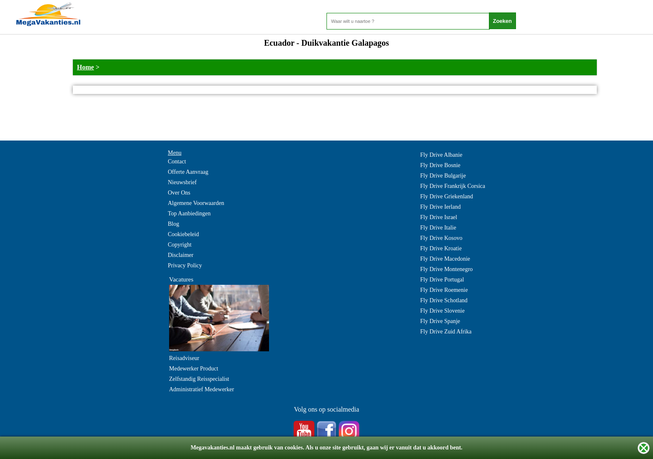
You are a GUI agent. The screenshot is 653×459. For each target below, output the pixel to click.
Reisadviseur (184, 358)
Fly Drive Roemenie (444, 290)
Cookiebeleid (183, 234)
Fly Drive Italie (438, 228)
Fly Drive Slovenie (442, 311)
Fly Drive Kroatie (441, 248)
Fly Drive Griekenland (446, 196)
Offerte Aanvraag (188, 172)
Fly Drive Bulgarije (443, 176)
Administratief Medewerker (201, 389)
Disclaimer (180, 255)
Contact (177, 161)
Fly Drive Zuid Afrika (445, 331)
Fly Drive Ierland (440, 207)
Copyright (180, 245)
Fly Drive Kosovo (441, 238)
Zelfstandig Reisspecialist (199, 379)
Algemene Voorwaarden (196, 203)
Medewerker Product (193, 368)
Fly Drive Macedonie (445, 259)
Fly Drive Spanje (440, 321)
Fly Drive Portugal (442, 279)
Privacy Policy (185, 265)
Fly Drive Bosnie (440, 165)
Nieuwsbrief (182, 182)
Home (85, 67)
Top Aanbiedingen (189, 213)
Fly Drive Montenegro (446, 269)
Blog (173, 224)
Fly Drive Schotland (444, 300)
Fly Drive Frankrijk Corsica (452, 186)
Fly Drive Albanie (441, 155)
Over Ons (179, 193)
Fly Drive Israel (438, 217)
